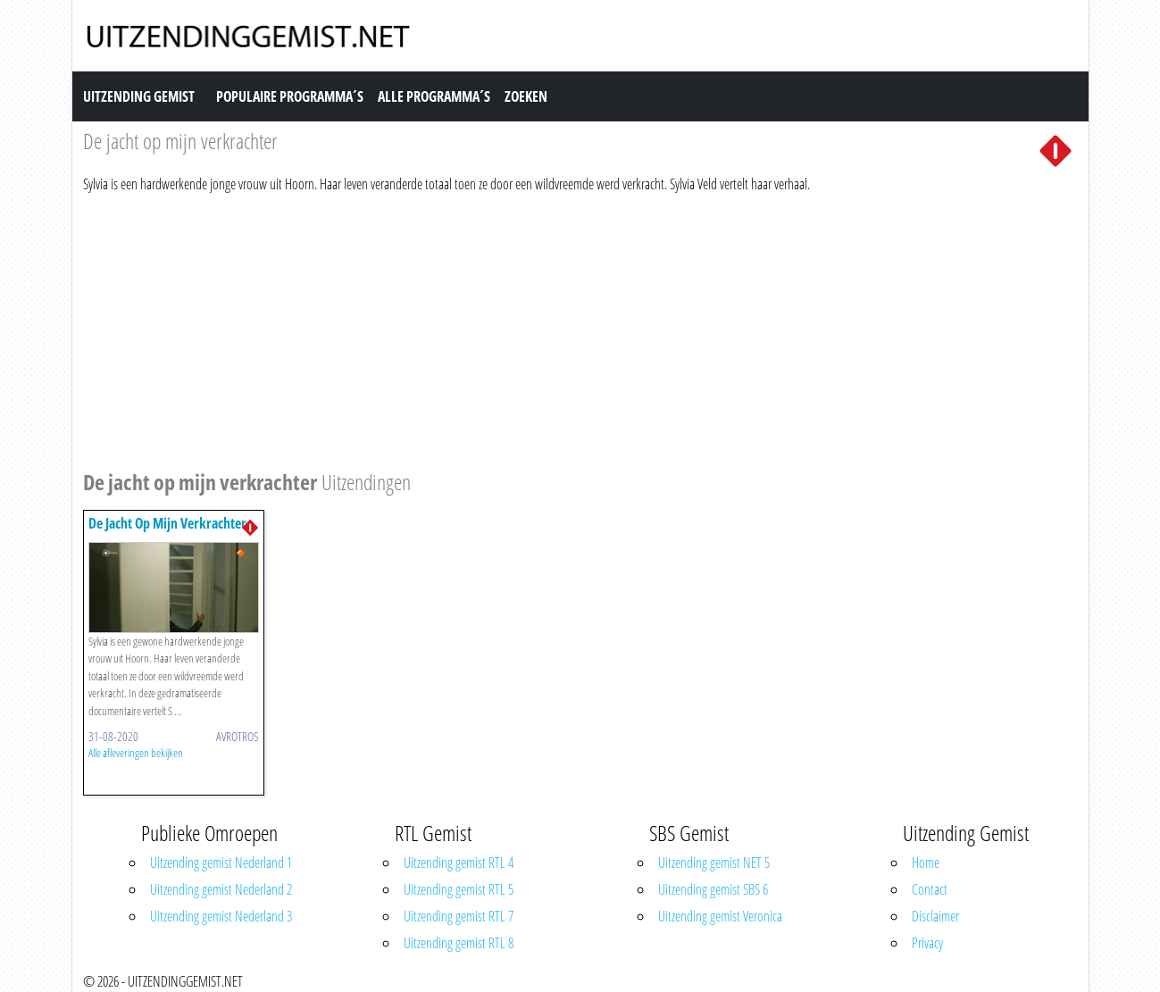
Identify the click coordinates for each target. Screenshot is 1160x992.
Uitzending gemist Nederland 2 (221, 889)
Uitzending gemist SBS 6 (713, 889)
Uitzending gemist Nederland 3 (221, 916)
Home (925, 862)
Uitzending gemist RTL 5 (458, 889)
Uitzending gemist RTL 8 (458, 943)
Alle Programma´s (434, 96)
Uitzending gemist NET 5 (714, 862)
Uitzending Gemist (139, 96)
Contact (929, 889)
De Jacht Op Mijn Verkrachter (167, 523)
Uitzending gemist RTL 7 (458, 916)
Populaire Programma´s (289, 96)
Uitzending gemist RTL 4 (458, 862)
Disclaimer (935, 916)
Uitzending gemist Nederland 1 (221, 862)
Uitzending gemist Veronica (720, 916)
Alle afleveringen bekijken (135, 753)
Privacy (927, 943)
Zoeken (526, 96)
